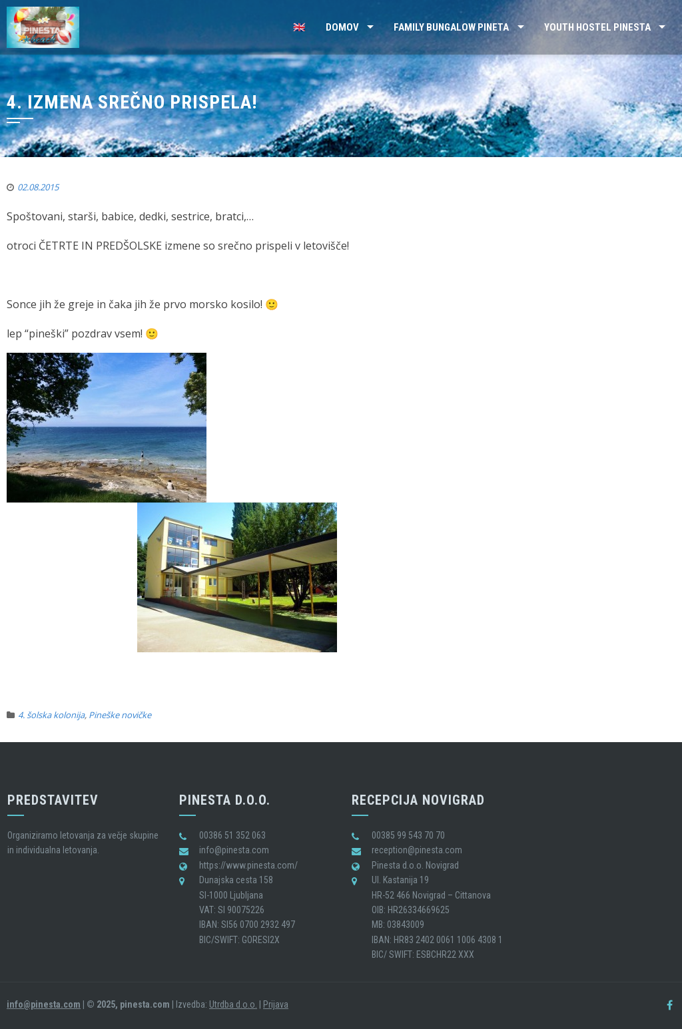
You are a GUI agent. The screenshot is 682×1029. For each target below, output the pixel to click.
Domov (342, 27)
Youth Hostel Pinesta (597, 27)
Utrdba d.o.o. (233, 1004)
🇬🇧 (299, 27)
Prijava (275, 1004)
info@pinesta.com (44, 1004)
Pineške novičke (120, 715)
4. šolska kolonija (51, 715)
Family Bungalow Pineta (451, 27)
